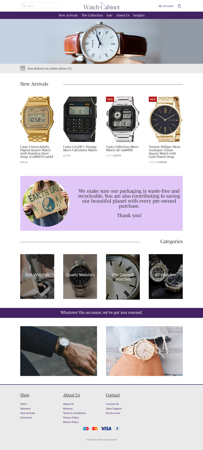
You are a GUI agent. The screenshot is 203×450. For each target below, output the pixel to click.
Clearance (26, 417)
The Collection (92, 15)
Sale (109, 15)
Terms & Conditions (74, 412)
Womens (25, 408)
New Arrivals (68, 15)
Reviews (68, 408)
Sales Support (114, 408)
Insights (139, 15)
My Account (113, 412)
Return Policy (71, 421)
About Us (123, 15)
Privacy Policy (71, 417)
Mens (23, 403)
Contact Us (112, 403)
